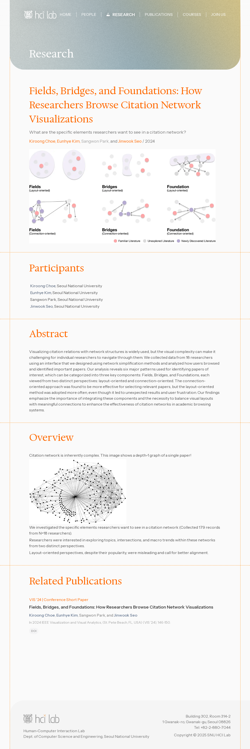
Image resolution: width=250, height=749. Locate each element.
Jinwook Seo (130, 141)
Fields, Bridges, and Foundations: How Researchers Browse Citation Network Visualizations (123, 607)
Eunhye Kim (68, 141)
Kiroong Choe (42, 141)
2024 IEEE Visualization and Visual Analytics (67, 622)
